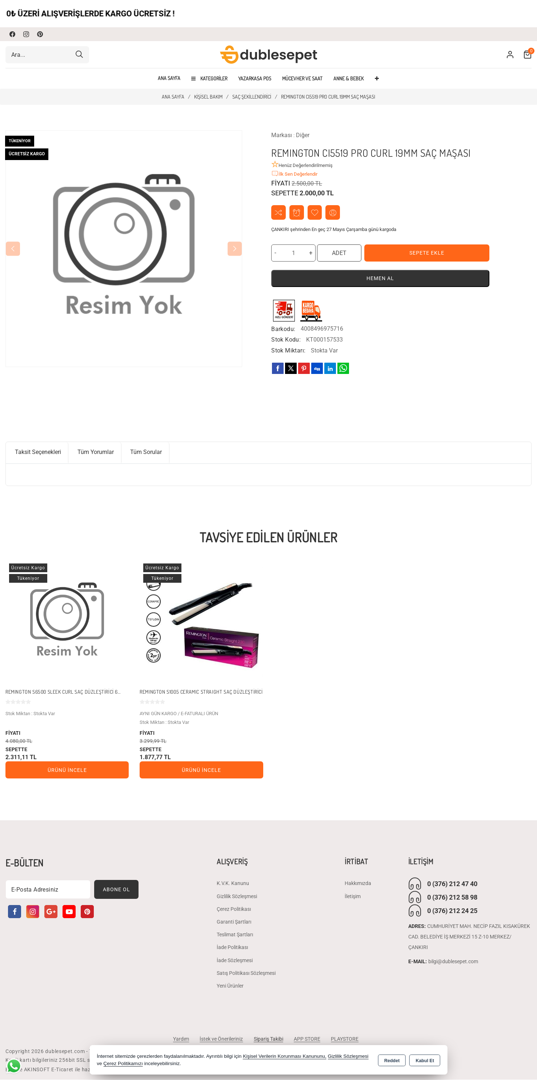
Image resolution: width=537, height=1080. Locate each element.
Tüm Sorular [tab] (147, 452)
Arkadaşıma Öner (333, 212)
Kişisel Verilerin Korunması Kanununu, (284, 1056)
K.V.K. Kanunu (233, 884)
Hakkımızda (358, 884)
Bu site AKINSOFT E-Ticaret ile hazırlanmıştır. (61, 1070)
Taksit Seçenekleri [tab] (38, 452)
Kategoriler (209, 78)
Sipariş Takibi (268, 1039)
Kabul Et (425, 1060)
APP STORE (307, 1039)
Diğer (302, 135)
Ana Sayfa (169, 78)
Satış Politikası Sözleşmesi (246, 973)
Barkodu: (283, 329)
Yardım (181, 1039)
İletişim (353, 897)
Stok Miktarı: (288, 350)
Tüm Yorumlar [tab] (96, 452)
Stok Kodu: (286, 339)
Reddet (392, 1060)
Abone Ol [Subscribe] (116, 890)
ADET (339, 253)
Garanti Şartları (234, 922)
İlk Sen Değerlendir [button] (294, 173)
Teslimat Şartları (235, 935)
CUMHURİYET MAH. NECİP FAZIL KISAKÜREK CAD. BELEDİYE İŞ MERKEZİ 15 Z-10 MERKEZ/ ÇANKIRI (469, 937)
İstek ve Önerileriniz (221, 1039)
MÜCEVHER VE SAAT (302, 78)
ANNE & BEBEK (348, 78)
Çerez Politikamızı (123, 1063)
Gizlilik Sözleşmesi (237, 897)
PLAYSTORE (345, 1039)
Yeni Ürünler (230, 986)
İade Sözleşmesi (235, 961)
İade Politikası (232, 948)
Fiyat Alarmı (297, 212)
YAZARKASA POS (254, 78)
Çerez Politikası (234, 909)
